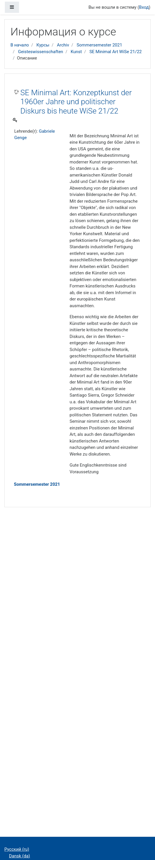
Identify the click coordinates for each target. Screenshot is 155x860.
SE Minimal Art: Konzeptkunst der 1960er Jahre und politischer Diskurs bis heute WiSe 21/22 (76, 101)
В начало (19, 45)
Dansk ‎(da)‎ (19, 856)
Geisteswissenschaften (40, 51)
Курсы (42, 45)
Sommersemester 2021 (99, 45)
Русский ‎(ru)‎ (16, 849)
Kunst (76, 51)
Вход (144, 7)
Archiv (63, 45)
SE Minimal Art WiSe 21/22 (115, 51)
